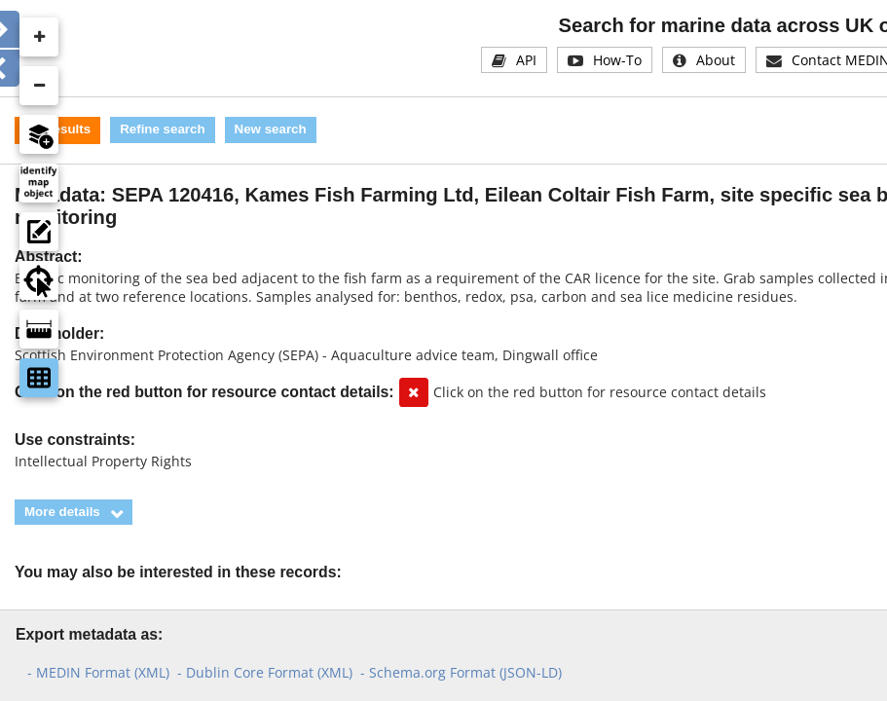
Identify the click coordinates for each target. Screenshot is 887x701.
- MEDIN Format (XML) (98, 672)
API (526, 60)
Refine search (162, 129)
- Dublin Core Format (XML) (264, 672)
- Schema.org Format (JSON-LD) (461, 672)
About (715, 60)
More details (62, 511)
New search (271, 129)
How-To (617, 60)
